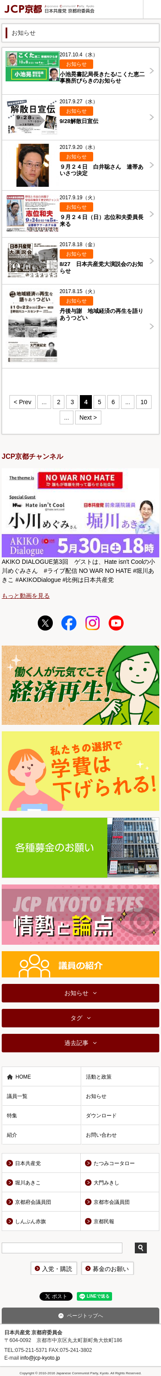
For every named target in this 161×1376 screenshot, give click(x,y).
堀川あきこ (28, 1183)
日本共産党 (28, 1163)
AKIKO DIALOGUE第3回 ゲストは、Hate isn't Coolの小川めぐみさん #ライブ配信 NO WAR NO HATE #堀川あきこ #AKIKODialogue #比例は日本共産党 (78, 570)
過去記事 (76, 1042)
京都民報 (104, 1221)
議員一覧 (17, 1096)
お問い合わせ (101, 1135)
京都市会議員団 (112, 1202)
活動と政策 (99, 1077)
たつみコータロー (114, 1163)
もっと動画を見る (26, 595)
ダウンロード (101, 1116)
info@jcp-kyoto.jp (40, 1358)
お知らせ (76, 992)
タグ (76, 1017)
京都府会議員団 (33, 1202)
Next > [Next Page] (88, 417)
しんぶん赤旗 (30, 1221)
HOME (23, 1077)
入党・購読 (57, 1268)
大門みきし (106, 1183)
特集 (12, 1116)
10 (143, 402)
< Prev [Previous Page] (22, 402)
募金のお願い (111, 1268)
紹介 (12, 1135)
